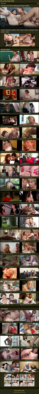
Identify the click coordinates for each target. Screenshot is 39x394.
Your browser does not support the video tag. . (19, 18)
